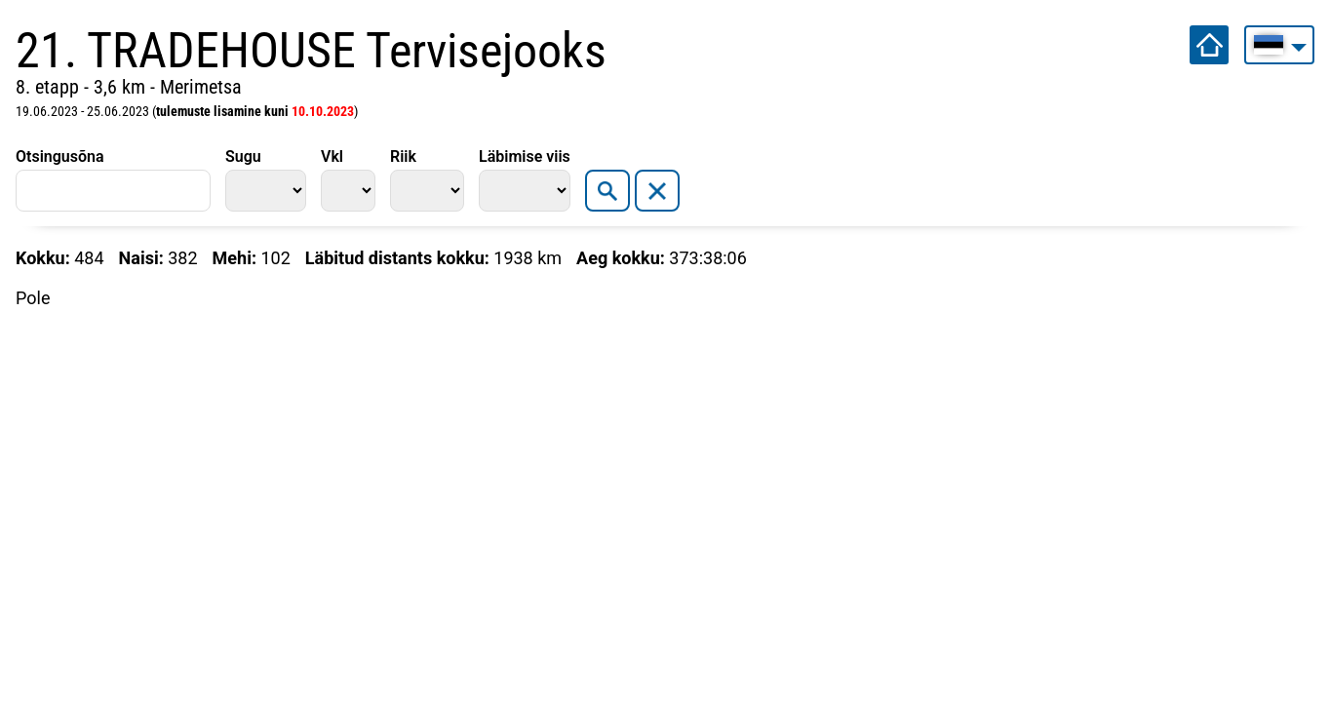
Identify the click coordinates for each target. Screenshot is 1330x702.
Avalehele (1209, 44)
